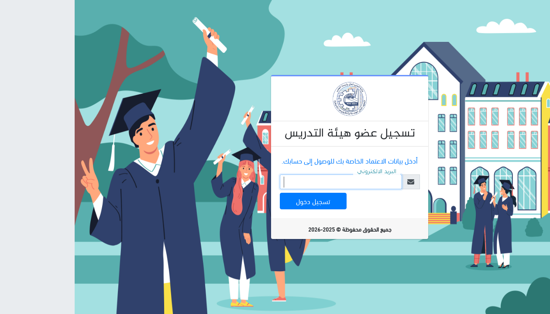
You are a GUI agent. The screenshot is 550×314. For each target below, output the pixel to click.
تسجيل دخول (238, 201)
